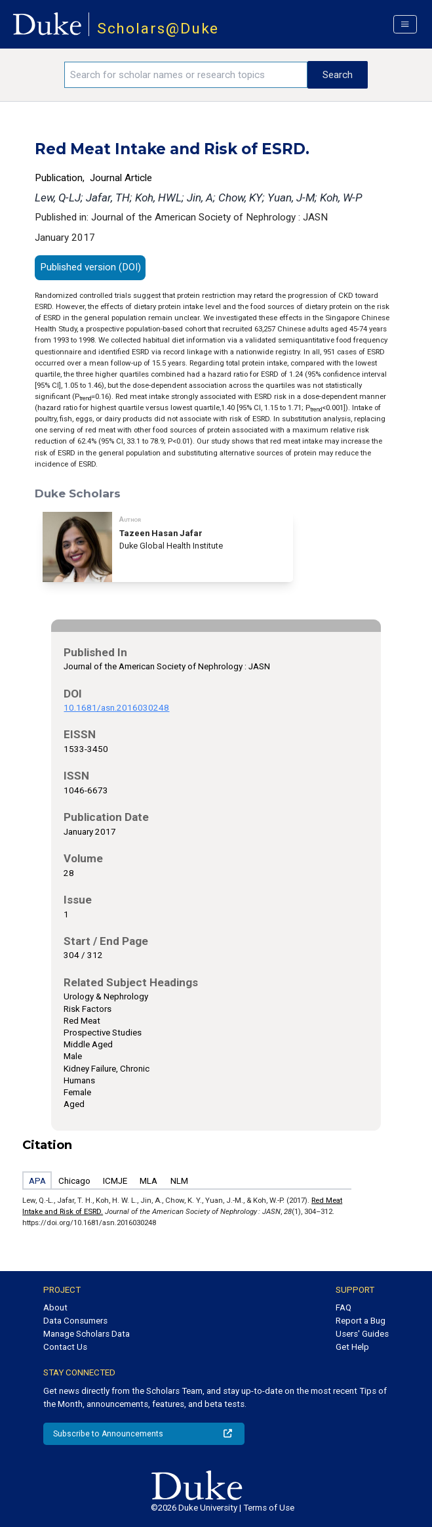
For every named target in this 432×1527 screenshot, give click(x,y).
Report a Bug (360, 1321)
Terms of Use (268, 1508)
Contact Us (65, 1347)
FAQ (343, 1307)
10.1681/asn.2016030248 (116, 708)
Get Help (352, 1347)
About (55, 1307)
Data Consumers (75, 1321)
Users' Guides (362, 1334)
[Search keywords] (185, 75)
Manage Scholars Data (86, 1334)
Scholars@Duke (158, 28)
